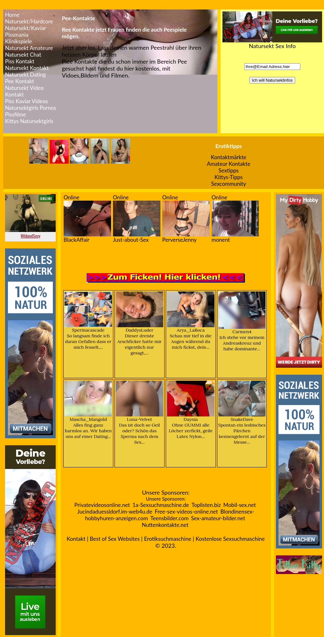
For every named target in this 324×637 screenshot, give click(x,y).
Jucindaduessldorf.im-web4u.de (114, 511)
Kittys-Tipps (229, 177)
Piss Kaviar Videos (26, 101)
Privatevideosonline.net (102, 505)
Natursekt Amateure (29, 48)
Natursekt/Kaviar (25, 28)
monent (221, 239)
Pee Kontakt (19, 81)
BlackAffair (77, 239)
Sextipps (229, 170)
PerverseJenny (179, 239)
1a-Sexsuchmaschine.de (160, 505)
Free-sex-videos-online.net (186, 511)
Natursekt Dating (25, 74)
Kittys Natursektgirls (29, 121)
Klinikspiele (18, 41)
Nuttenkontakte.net (165, 524)
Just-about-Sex (131, 239)
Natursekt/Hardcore (29, 21)
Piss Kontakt (19, 61)
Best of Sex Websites (115, 538)
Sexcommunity (228, 183)
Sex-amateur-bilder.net (218, 518)
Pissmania (16, 34)
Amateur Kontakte (228, 163)
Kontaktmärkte (228, 157)
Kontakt (76, 538)
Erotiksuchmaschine (167, 538)
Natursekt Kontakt (27, 68)
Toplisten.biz (206, 505)
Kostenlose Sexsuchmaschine (230, 538)
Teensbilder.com (169, 518)
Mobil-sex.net (239, 505)
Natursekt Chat (23, 54)
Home (12, 14)
